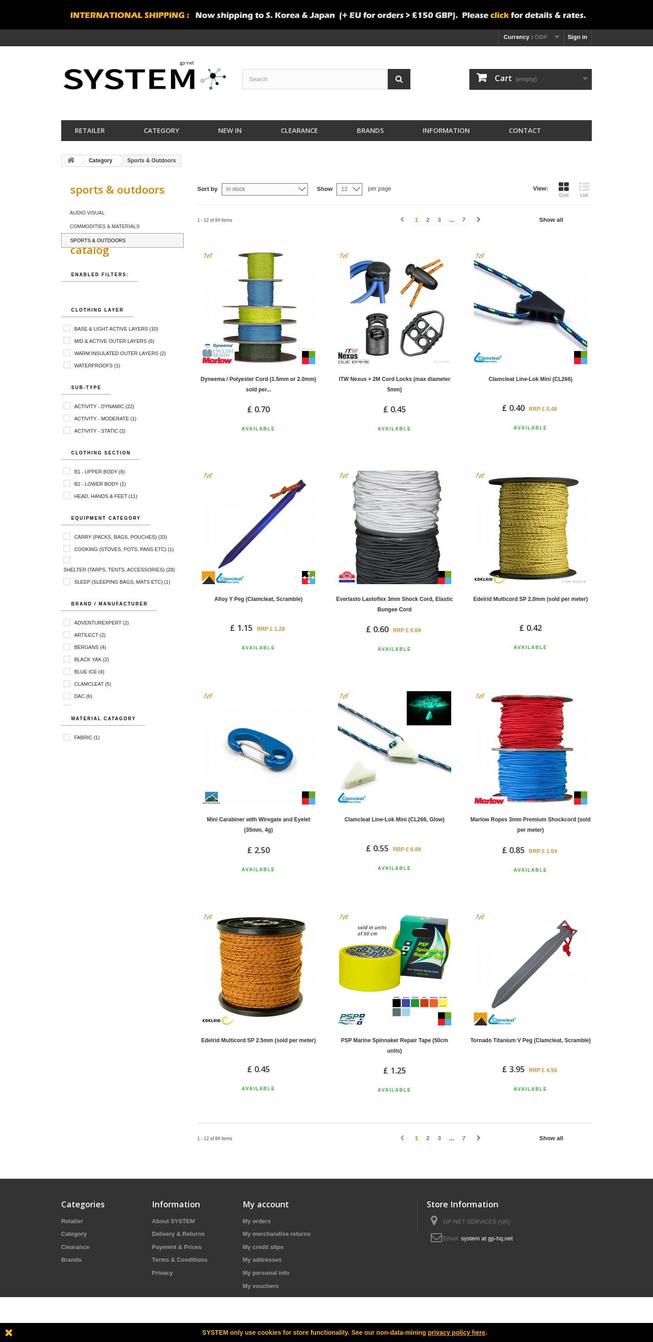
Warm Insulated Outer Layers (120, 374)
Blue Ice (89, 693)
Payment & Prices (177, 1247)
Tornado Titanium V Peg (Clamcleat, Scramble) (530, 1040)
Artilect (90, 656)
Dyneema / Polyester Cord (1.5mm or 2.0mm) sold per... (259, 384)
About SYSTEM (173, 1221)
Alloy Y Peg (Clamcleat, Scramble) (258, 599)
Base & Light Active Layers (116, 349)
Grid (563, 189)
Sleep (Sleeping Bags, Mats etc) (122, 603)
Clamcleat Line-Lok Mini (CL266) (531, 379)
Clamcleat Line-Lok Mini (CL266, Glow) (395, 819)
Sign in (577, 37)
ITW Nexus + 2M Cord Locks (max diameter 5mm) (394, 384)
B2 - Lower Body (100, 505)
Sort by (207, 188)
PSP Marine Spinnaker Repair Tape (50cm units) (394, 1045)
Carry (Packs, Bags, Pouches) (120, 558)
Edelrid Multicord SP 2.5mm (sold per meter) (258, 1040)
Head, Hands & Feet (105, 517)
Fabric (87, 758)
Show (325, 188)
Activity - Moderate (105, 439)
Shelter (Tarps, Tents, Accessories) (119, 591)
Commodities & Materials (105, 226)
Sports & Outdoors (98, 240)
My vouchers (260, 1286)
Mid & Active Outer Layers (114, 362)
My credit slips (263, 1247)
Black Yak (91, 680)
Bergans (90, 668)
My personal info (266, 1272)
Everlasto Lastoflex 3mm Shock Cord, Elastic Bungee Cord (394, 604)
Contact (525, 130)
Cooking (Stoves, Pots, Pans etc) (124, 570)
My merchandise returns (277, 1233)
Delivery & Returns (178, 1233)
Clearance (299, 130)
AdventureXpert (101, 644)
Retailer (90, 130)
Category (161, 130)
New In (230, 130)
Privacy (162, 1272)
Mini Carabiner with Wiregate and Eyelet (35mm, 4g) (258, 824)
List (584, 189)
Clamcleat (93, 705)
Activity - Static (100, 451)
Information (446, 130)
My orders (257, 1221)
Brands (370, 130)
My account (266, 1204)
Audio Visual (87, 212)
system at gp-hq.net (487, 1238)
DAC (83, 717)
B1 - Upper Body (99, 492)
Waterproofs (97, 386)
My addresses (262, 1259)
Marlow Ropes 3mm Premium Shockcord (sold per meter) (531, 824)
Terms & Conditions (180, 1259)
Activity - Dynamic (104, 427)
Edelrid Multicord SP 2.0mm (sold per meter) (530, 599)
